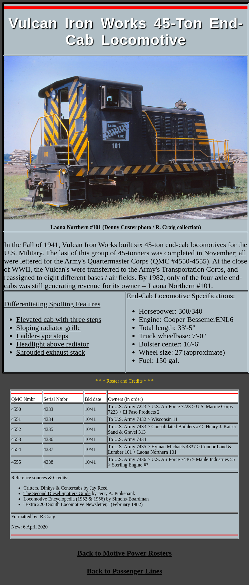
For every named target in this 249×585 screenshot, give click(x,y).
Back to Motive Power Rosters (124, 553)
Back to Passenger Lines (124, 571)
